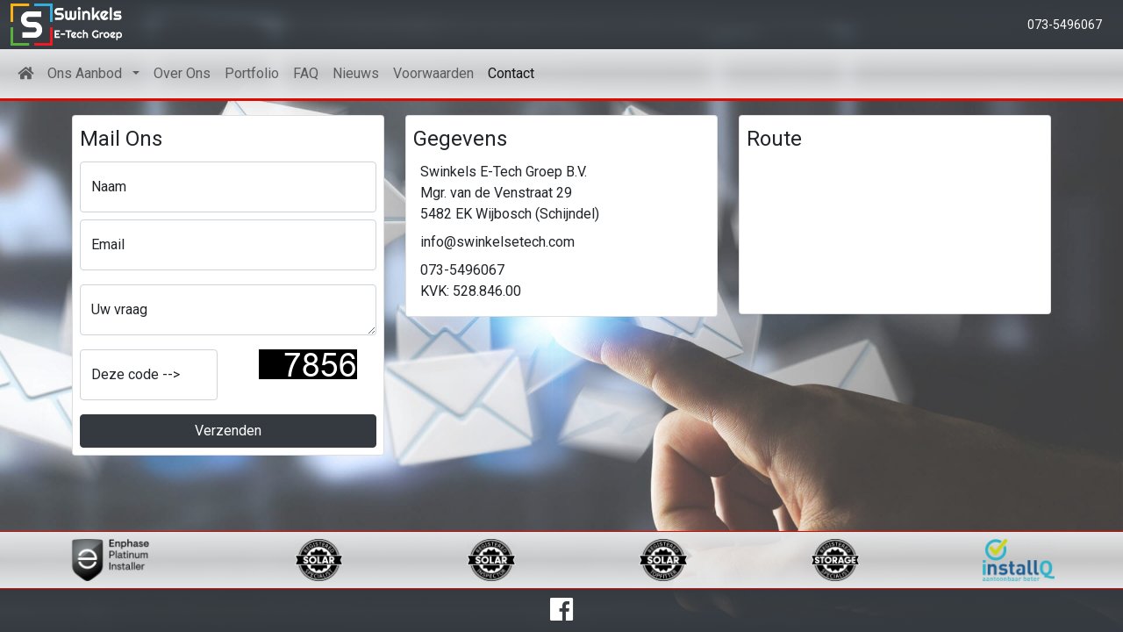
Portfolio (252, 73)
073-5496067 (1064, 25)
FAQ (305, 73)
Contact (511, 73)
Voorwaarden (433, 73)
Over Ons (182, 73)
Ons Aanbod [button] (88, 73)
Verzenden (228, 430)
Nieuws (356, 73)
